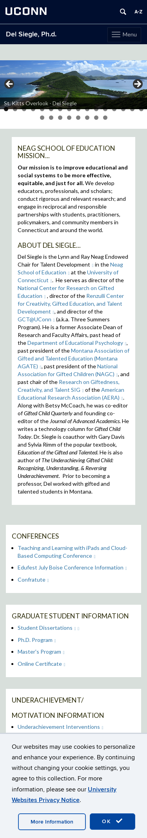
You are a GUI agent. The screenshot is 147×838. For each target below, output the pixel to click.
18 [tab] (51, 117)
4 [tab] (33, 109)
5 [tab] (42, 109)
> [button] (137, 84)
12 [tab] (105, 109)
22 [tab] (87, 117)
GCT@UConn (36, 319)
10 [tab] (87, 109)
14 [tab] (123, 109)
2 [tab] (15, 109)
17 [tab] (42, 117)
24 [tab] (105, 117)
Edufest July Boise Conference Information (72, 567)
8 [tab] (69, 109)
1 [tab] (6, 109)
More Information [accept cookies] (52, 821)
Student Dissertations (47, 627)
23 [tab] (96, 117)
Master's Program (41, 651)
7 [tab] (60, 109)
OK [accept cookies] (112, 821)
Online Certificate (41, 663)
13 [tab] (114, 109)
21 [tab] (78, 117)
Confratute (33, 579)
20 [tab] (69, 117)
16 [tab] (141, 109)
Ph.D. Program (37, 639)
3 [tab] (24, 109)
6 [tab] (51, 109)
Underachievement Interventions (60, 726)
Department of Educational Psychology (77, 342)
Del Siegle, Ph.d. (31, 34)
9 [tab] (78, 109)
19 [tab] (60, 117)
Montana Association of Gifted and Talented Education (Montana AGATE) (73, 358)
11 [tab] (96, 109)
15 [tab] (132, 109)
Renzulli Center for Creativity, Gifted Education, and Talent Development (71, 303)
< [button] (10, 84)
